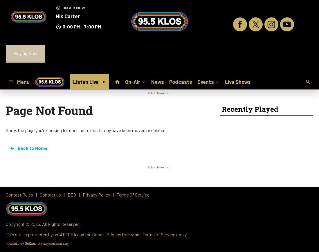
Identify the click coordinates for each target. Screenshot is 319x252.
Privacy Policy (120, 234)
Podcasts (180, 82)
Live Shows (238, 82)
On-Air (135, 81)
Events (208, 81)
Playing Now (25, 53)
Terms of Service (159, 234)
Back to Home (28, 148)
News (157, 82)
